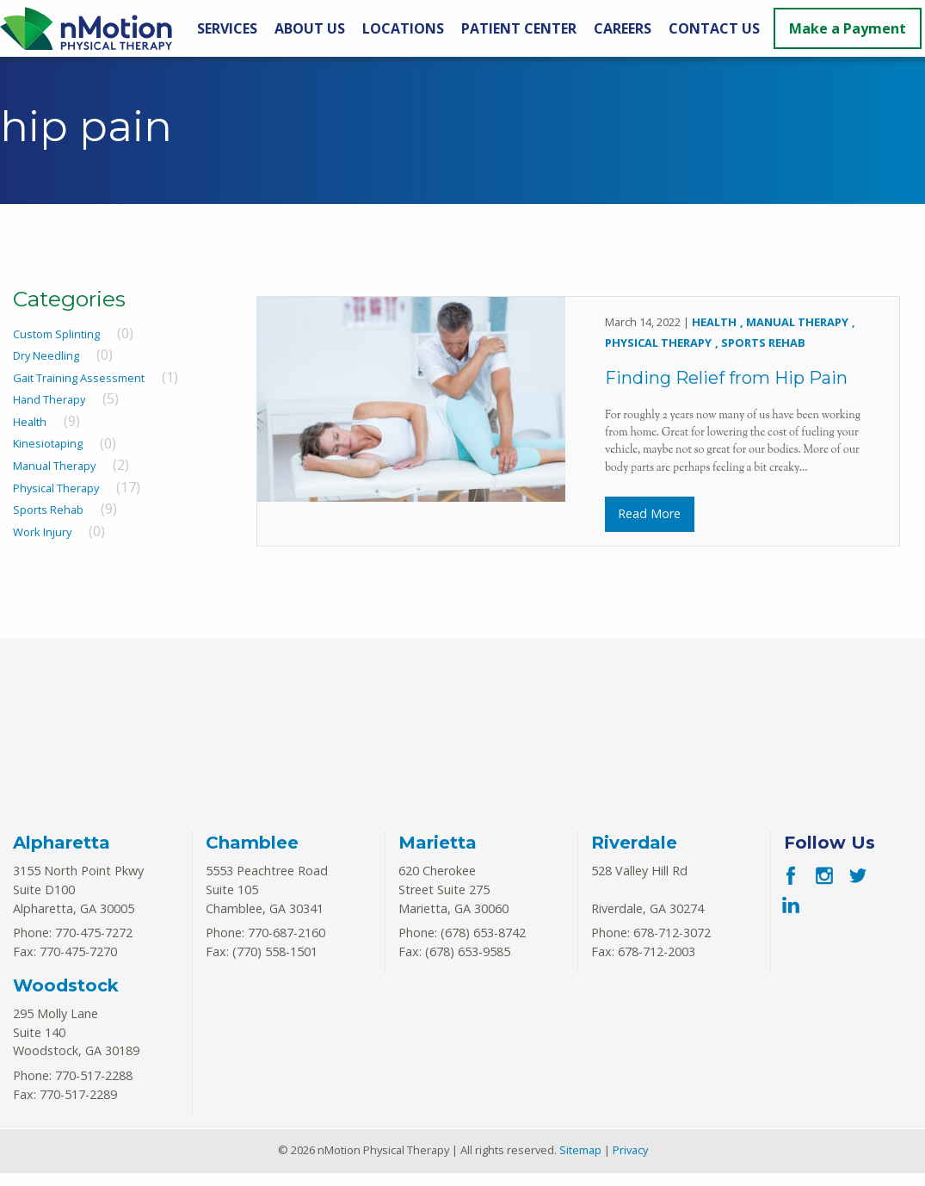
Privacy (630, 1163)
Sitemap (580, 1163)
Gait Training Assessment (79, 378)
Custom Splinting (56, 334)
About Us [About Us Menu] (309, 28)
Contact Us (714, 28)
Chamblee (252, 856)
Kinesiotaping (48, 444)
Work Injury (42, 532)
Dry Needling (46, 355)
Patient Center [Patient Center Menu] (519, 28)
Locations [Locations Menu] (403, 28)
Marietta (437, 856)
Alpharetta (61, 856)
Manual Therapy (54, 465)
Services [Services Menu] (227, 28)
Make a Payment (847, 28)
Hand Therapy (49, 399)
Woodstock (66, 998)
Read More (649, 519)
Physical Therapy (56, 488)
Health (29, 421)
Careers (622, 28)
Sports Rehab (48, 509)
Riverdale (634, 856)
